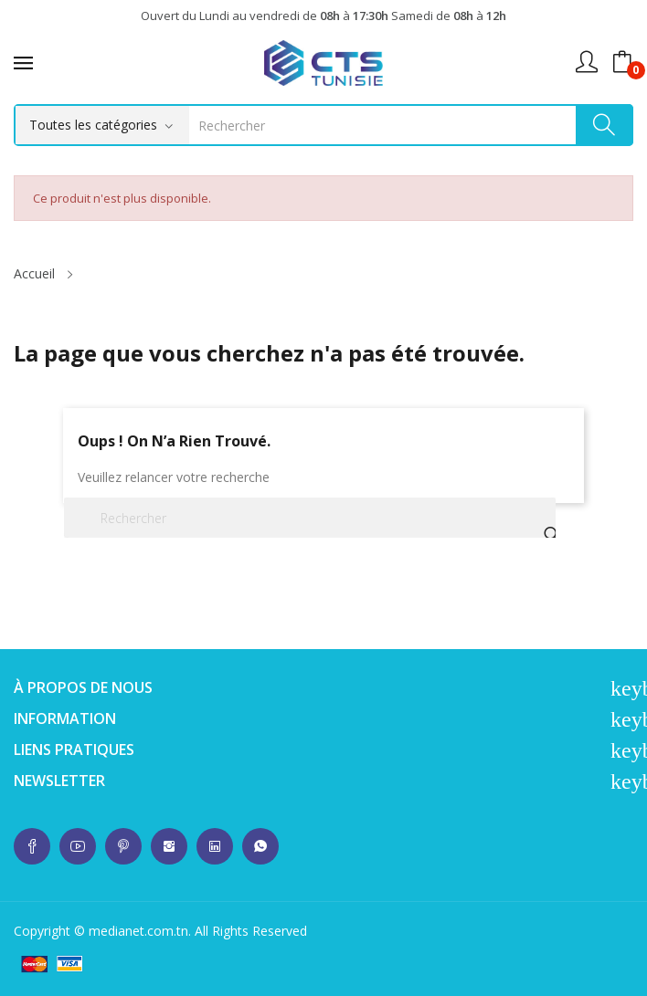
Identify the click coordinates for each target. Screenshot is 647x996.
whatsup (32, 846)
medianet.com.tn (138, 930)
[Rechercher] (310, 518)
